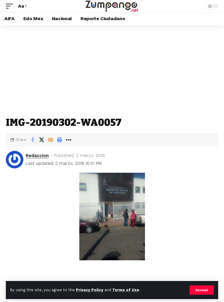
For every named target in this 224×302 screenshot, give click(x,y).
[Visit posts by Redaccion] (14, 159)
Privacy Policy (89, 290)
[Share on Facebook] (32, 139)
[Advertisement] (112, 68)
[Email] (50, 139)
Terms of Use (125, 290)
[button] (202, 290)
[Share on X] (41, 139)
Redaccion (37, 155)
